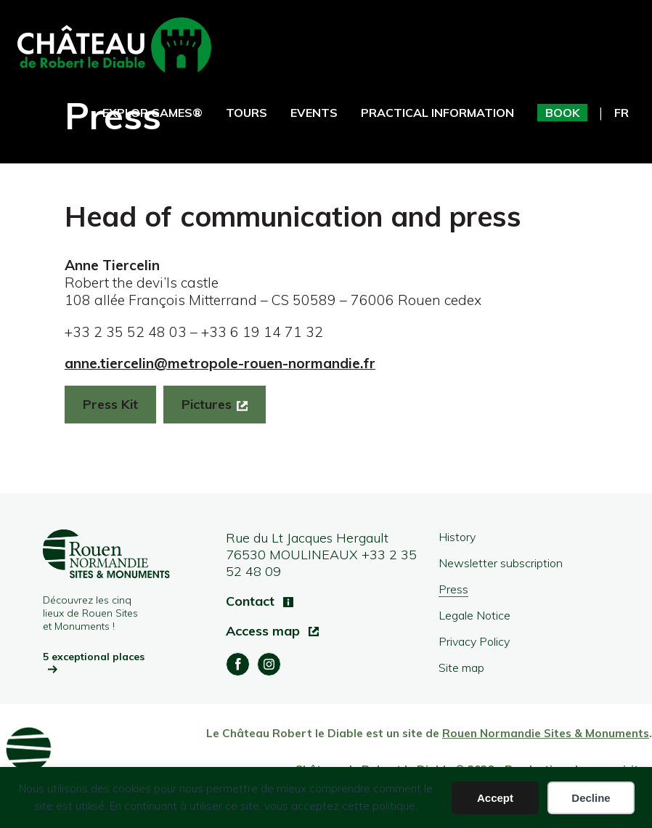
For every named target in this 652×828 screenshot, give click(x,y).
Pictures (207, 404)
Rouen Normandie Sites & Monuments (545, 733)
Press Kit (110, 404)
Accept (495, 798)
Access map (264, 630)
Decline (590, 798)
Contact (252, 601)
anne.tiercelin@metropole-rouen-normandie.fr (220, 363)
